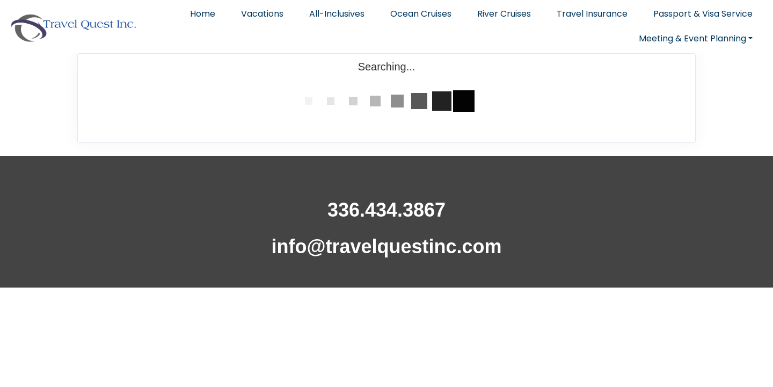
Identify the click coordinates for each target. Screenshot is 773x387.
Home (202, 14)
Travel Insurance (592, 14)
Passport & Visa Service (703, 14)
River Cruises (504, 14)
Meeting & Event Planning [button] (692, 38)
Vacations (262, 14)
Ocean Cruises (420, 14)
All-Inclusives (336, 14)
